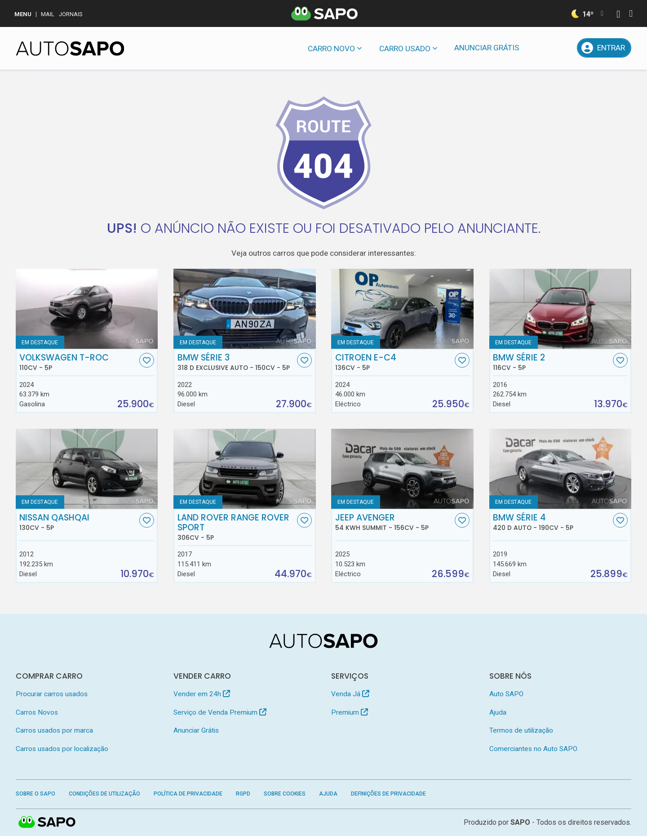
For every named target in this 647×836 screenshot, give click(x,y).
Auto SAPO (506, 694)
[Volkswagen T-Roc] (87, 309)
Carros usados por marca (54, 730)
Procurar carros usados (52, 694)
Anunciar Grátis (486, 47)
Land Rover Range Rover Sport (236, 527)
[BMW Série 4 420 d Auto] (560, 469)
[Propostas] (563, 48)
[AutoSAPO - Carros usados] (70, 48)
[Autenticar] (618, 15)
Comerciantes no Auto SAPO (533, 749)
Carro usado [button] (404, 48)
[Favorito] (146, 360)
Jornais (71, 14)
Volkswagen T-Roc (78, 362)
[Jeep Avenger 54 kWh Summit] (402, 469)
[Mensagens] (540, 48)
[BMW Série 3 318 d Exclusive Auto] (244, 309)
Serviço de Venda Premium (219, 712)
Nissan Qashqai (78, 522)
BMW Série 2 (552, 362)
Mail (47, 14)
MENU (22, 14)
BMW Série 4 (552, 522)
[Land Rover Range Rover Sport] (244, 469)
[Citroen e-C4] (402, 309)
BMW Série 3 (236, 362)
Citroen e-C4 (394, 362)
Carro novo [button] (331, 48)
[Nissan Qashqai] (87, 469)
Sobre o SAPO (35, 794)
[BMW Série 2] (560, 309)
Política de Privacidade (188, 794)
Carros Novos (37, 712)
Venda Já (350, 694)
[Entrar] (604, 48)
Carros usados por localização (62, 749)
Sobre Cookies (285, 794)
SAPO (520, 822)
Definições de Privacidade (388, 794)
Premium (349, 712)
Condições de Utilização (104, 794)
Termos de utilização (521, 730)
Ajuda (497, 712)
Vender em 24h (201, 694)
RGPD (243, 794)
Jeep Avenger (394, 522)
